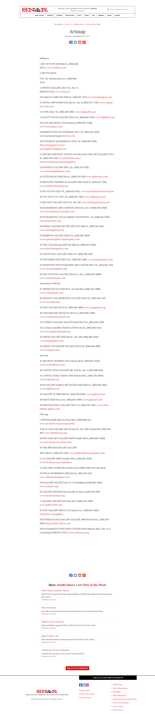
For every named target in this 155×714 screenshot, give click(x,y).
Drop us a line (84, 690)
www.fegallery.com (50, 388)
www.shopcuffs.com (85, 111)
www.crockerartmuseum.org (55, 316)
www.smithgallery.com (52, 340)
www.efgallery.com (105, 117)
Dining (87, 15)
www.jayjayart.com (92, 399)
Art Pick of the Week (93, 24)
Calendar (59, 15)
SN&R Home (117, 684)
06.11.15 (68, 24)
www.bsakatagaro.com (100, 97)
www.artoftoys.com (56, 67)
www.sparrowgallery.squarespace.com (60, 239)
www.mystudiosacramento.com (97, 191)
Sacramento (58, 24)
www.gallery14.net (95, 394)
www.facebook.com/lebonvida (56, 442)
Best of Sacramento (120, 688)
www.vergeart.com (49, 349)
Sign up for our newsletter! (77, 668)
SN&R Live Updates (77, 11)
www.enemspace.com (51, 126)
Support (117, 15)
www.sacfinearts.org (78, 532)
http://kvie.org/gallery (51, 514)
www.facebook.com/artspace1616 (57, 423)
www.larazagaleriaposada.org (55, 331)
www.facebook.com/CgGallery (56, 462)
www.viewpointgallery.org (53, 268)
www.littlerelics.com (97, 176)
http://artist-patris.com (58, 523)
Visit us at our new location (108, 678)
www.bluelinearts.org (56, 432)
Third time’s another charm (55, 590)
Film (93, 15)
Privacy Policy (118, 706)
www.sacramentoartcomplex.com (57, 211)
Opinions (50, 15)
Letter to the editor (86, 694)
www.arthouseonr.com (51, 292)
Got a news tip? (85, 697)
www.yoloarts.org (49, 486)
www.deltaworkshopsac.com (55, 477)
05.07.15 (53, 642)
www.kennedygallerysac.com (55, 171)
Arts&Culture (69, 15)
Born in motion (48, 607)
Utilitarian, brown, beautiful (55, 650)
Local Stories (39, 15)
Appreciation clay (50, 635)
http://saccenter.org (50, 220)
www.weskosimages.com (53, 278)
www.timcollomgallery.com (54, 248)
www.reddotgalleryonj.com (96, 202)
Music (79, 15)
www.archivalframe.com (52, 364)
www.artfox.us (62, 91)
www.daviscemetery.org (52, 495)
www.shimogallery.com (52, 230)
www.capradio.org (49, 379)
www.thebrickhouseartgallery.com (87, 453)
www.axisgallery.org (95, 307)
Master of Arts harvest (52, 621)
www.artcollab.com (50, 302)
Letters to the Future (121, 703)
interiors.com (68, 135)
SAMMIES (116, 692)
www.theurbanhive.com (100, 259)
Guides (109, 15)
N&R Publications (119, 695)
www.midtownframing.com (54, 185)
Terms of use (118, 710)
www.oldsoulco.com (95, 196)
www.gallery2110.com (51, 504)
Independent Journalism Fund (125, 699)
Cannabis (101, 15)
